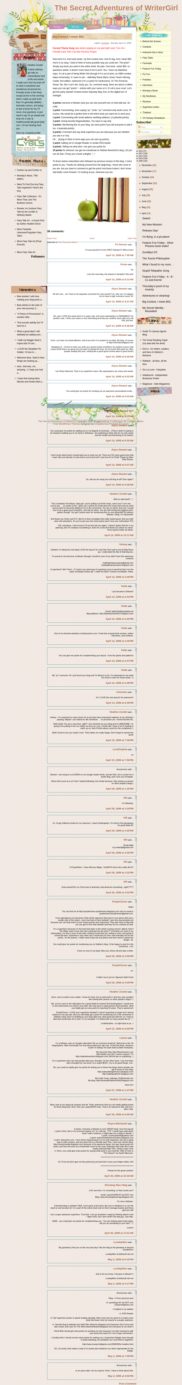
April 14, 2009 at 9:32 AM (119, 376)
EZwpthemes (101, 424)
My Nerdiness (149, 96)
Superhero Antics (151, 107)
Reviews (147, 101)
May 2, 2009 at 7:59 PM (120, 1356)
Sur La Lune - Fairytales (154, 369)
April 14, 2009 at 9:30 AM (119, 356)
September (147, 183)
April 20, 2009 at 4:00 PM (119, 982)
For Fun (146, 74)
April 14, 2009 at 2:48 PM (119, 683)
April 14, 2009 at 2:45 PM (119, 641)
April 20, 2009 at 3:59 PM (119, 956)
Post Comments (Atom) (67, 242)
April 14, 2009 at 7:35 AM (119, 255)
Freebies (147, 79)
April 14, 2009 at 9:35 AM (119, 440)
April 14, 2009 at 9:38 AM (119, 484)
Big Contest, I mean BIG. (69, 36)
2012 (141, 153)
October (146, 177)
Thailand (147, 112)
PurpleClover (119, 901)
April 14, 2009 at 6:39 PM (119, 702)
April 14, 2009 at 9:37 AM (119, 464)
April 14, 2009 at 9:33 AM (119, 396)
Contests (105, 43)
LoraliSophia (120, 749)
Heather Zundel (118, 493)
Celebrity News (135, 421)
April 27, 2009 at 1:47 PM (119, 1090)
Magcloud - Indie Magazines (156, 384)
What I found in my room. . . (158, 264)
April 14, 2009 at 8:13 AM (119, 279)
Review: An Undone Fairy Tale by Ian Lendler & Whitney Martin (29, 211)
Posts (141, 127)
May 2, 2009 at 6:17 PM (120, 1283)
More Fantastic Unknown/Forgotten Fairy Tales (29, 232)
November (147, 171)
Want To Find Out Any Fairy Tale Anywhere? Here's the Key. (30, 187)
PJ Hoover (121, 244)
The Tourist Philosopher (156, 258)
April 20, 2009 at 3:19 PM (119, 808)
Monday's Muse (150, 90)
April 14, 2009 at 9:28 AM (119, 325)
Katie (124, 586)
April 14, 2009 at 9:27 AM (119, 301)
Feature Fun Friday (152, 68)
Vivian (123, 264)
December (147, 165)
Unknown (121, 692)
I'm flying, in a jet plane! (156, 236)
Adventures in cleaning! (156, 295)
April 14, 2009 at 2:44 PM (119, 619)
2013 (141, 151)
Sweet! (146, 218)
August (145, 189)
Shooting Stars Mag (116, 1185)
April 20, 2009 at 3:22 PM (119, 872)
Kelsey (123, 544)
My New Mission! (152, 224)
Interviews (147, 85)
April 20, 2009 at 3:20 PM (119, 830)
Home (92, 238)
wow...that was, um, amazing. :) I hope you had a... (30, 369)
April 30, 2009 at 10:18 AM (118, 1176)
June (144, 201)
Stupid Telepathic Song (155, 270)
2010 (141, 158)
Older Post (132, 238)
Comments (144, 132)
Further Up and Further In (29, 170)
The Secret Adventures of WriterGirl (116, 8)
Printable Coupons (119, 424)
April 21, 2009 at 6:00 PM (119, 1028)
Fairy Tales (148, 58)
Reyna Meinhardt (118, 1123)
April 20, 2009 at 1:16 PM (119, 788)
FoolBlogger (116, 421)
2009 (141, 161)
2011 (141, 156)
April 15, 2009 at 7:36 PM (119, 740)
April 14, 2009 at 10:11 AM (118, 535)
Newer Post (52, 238)
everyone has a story (153, 52)
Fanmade (147, 63)
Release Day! (150, 230)
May (144, 207)
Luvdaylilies (120, 1242)
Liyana (123, 1037)
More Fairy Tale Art (26, 252)
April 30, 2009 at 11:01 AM (118, 1233)
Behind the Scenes (152, 41)
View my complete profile (28, 133)
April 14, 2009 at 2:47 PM (119, 660)
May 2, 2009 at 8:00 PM (120, 1376)
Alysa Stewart (119, 288)
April (144, 213)
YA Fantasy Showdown (154, 118)
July (144, 195)
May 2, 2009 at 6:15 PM (120, 1259)
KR (125, 797)
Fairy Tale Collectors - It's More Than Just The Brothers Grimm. (29, 199)
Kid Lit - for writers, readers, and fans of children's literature (156, 352)
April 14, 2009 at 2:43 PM (119, 596)
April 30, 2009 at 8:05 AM (119, 1114)
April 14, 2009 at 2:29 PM (119, 577)
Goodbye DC (149, 252)
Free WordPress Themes (66, 424)
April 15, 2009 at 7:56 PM (119, 760)
